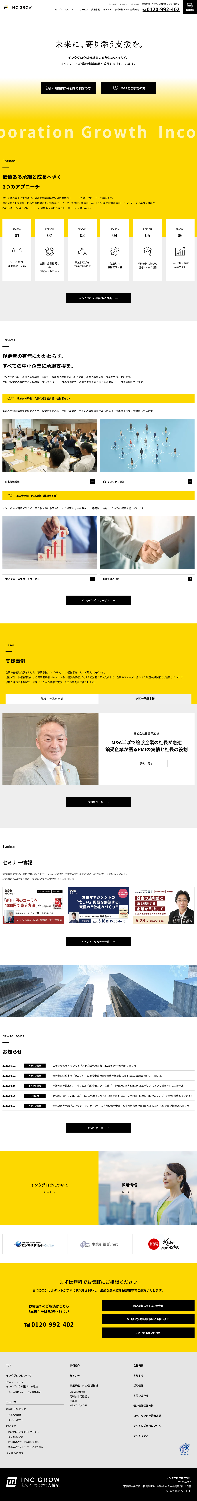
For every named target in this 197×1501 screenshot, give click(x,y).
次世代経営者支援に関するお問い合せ (148, 1319)
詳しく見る (146, 763)
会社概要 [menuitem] (113, 4)
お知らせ (138, 1375)
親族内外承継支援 (16, 1409)
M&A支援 (11, 1426)
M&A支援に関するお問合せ (148, 1305)
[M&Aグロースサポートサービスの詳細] (49, 578)
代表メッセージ (14, 1382)
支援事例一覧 (95, 802)
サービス (11, 1402)
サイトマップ (141, 1435)
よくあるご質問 (14, 1453)
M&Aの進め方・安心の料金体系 (23, 1441)
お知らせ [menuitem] (124, 4)
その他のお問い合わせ (148, 1333)
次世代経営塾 (14, 1414)
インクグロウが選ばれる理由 (95, 298)
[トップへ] (17, 7)
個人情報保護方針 (143, 1405)
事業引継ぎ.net (15, 1436)
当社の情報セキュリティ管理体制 (24, 1392)
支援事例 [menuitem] (95, 9)
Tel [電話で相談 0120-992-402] (161, 10)
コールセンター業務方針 (147, 1415)
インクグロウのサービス (95, 600)
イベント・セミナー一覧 (95, 941)
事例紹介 (75, 1365)
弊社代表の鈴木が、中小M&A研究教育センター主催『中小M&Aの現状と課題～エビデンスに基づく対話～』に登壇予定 (118, 1085)
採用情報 (138, 1385)
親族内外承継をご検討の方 (68, 88)
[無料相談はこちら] (190, 7)
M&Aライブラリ (78, 1405)
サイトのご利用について (147, 1425)
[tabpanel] (98, 749)
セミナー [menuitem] (107, 9)
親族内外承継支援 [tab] (52, 698)
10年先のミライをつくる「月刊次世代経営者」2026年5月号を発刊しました (94, 1065)
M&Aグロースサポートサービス (23, 1431)
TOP (8, 1365)
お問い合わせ (141, 1395)
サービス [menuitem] (84, 9)
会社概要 (138, 1365)
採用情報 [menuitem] (135, 4)
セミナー (75, 1375)
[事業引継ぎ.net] (147, 578)
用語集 (73, 1401)
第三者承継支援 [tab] (145, 698)
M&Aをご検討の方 (128, 88)
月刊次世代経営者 (79, 1396)
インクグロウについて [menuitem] (65, 9)
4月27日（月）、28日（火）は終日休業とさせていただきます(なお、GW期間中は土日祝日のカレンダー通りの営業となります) (122, 1095)
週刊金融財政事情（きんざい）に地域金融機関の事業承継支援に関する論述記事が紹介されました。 (107, 1075)
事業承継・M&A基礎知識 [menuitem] (127, 9)
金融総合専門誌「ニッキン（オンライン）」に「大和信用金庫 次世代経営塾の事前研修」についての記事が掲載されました (120, 1105)
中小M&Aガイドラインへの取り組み (25, 1446)
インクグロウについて (18, 1375)
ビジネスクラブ (15, 1419)
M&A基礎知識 (77, 1392)
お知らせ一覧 (95, 1128)
